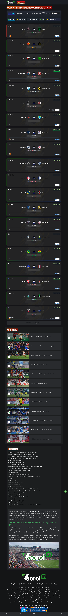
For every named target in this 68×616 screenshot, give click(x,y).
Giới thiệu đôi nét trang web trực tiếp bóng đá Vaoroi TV (22, 452)
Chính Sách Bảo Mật (24, 587)
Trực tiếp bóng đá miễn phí (15, 460)
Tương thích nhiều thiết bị (14, 472)
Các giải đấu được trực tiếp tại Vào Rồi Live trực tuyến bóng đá (24, 476)
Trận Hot (21, 19)
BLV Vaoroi (33, 19)
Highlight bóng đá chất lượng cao (16, 500)
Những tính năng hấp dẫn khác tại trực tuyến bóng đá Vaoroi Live (24, 490)
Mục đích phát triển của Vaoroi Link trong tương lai (21, 454)
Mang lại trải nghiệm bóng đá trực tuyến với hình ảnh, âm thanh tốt (25, 466)
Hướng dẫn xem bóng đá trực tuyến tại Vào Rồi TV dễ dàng (23, 488)
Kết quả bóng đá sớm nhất (14, 498)
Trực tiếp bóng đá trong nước (15, 486)
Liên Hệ (47, 587)
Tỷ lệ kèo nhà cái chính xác (15, 502)
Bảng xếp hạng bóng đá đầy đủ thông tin (18, 496)
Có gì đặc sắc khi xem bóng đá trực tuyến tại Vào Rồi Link (23, 456)
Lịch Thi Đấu (22, 584)
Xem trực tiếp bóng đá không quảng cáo (18, 474)
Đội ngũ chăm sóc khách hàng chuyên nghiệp (19, 468)
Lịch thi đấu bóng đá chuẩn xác (16, 494)
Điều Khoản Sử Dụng (51, 584)
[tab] (11, 13)
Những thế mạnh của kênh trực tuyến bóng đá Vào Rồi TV (23, 458)
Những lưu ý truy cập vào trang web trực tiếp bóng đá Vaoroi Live (25, 504)
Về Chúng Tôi (40, 584)
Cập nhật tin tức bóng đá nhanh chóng (18, 492)
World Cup (10, 478)
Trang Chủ (13, 584)
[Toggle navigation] (60, 2)
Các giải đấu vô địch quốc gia (15, 484)
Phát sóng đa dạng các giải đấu (16, 462)
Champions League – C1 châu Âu (16, 482)
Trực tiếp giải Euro (12, 480)
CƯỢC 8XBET (21, 2)
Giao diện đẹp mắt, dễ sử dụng (16, 464)
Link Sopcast (31, 584)
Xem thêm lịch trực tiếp (34, 323)
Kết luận (10, 506)
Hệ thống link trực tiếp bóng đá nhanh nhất (19, 470)
